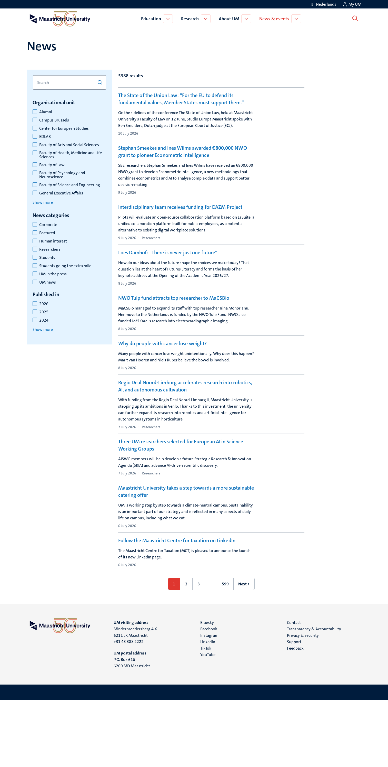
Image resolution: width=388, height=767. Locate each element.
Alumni (45, 112)
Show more (43, 202)
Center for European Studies (64, 128)
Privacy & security (303, 702)
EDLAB (45, 137)
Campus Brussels (54, 120)
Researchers (50, 249)
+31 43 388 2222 (129, 708)
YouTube (207, 721)
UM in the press (53, 274)
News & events (275, 19)
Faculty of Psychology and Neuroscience (62, 175)
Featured (47, 233)
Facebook (208, 695)
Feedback (295, 715)
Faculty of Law (52, 165)
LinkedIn (207, 708)
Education (152, 19)
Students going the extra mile (65, 266)
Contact (294, 689)
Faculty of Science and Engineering (69, 185)
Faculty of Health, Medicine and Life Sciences (70, 155)
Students (47, 258)
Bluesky (207, 689)
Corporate (48, 225)
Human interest (53, 241)
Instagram (209, 702)
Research (191, 19)
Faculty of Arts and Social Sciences (69, 145)
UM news (47, 282)
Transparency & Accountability (314, 695)
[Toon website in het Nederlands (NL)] (323, 4)
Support (294, 708)
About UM (230, 19)
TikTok (205, 715)
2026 (43, 304)
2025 (43, 312)
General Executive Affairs (61, 193)
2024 (43, 320)
